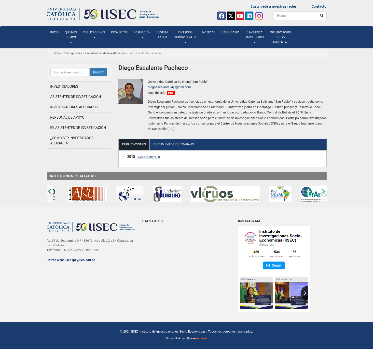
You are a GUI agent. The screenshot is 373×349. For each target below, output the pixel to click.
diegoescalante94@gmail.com (169, 87)
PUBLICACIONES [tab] (134, 144)
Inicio (54, 32)
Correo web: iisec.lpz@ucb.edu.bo (71, 260)
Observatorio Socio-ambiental (280, 37)
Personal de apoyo (67, 117)
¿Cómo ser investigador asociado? (72, 140)
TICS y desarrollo (148, 157)
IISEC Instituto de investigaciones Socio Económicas (168, 331)
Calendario (230, 32)
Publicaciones (94, 34)
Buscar (98, 72)
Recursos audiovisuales (185, 37)
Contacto (318, 6)
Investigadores (72, 53)
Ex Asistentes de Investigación (78, 128)
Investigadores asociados (74, 107)
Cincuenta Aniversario (254, 37)
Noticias (208, 32)
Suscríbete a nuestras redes (274, 6)
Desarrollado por (186, 338)
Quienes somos (71, 37)
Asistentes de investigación (75, 97)
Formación (142, 34)
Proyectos (119, 32)
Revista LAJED (162, 35)
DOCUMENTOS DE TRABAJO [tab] (173, 144)
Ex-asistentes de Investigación (104, 53)
